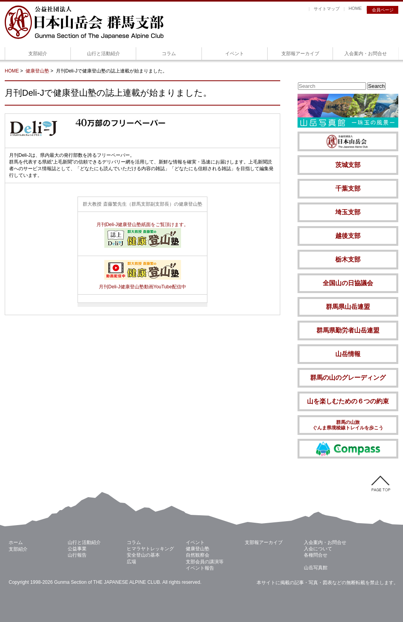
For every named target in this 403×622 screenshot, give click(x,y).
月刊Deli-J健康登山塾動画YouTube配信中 (142, 284)
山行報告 (77, 555)
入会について (318, 548)
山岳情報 (347, 354)
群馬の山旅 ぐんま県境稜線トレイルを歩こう (347, 425)
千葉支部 (347, 188)
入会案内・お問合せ (365, 53)
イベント (234, 53)
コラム (169, 53)
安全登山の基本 (143, 555)
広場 (131, 561)
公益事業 (77, 548)
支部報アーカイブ (300, 53)
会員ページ (383, 9)
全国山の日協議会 (348, 283)
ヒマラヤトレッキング (150, 548)
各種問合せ (315, 555)
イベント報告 (200, 568)
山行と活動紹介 (103, 53)
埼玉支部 (347, 212)
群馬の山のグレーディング (348, 377)
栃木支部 (347, 259)
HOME (355, 8)
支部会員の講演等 (205, 561)
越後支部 (347, 235)
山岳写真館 (315, 567)
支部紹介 (37, 53)
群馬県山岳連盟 (348, 306)
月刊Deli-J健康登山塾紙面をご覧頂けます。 (142, 224)
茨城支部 (347, 165)
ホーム (16, 542)
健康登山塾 (37, 71)
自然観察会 (197, 555)
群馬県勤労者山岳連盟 (347, 330)
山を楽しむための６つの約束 (348, 401)
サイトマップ (327, 8)
